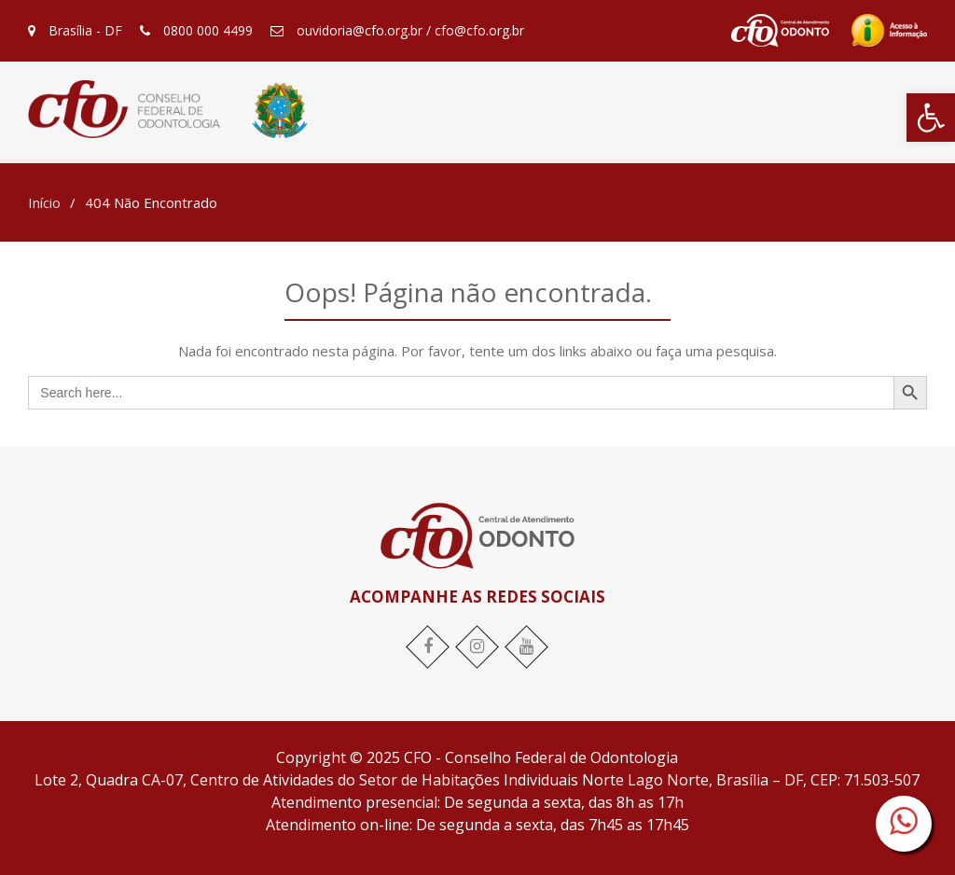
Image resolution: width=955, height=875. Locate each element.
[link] (931, 117)
